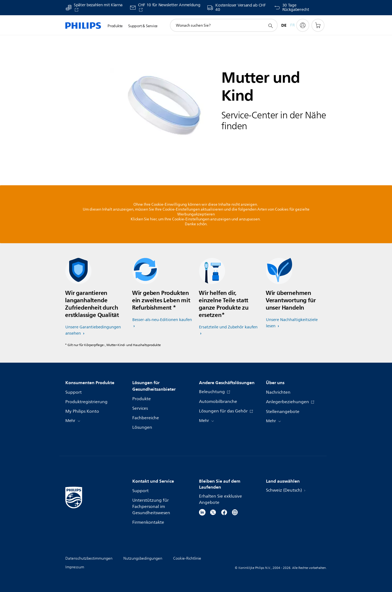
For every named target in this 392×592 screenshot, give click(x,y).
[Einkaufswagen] (317, 25)
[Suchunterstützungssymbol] (270, 25)
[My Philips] (302, 25)
